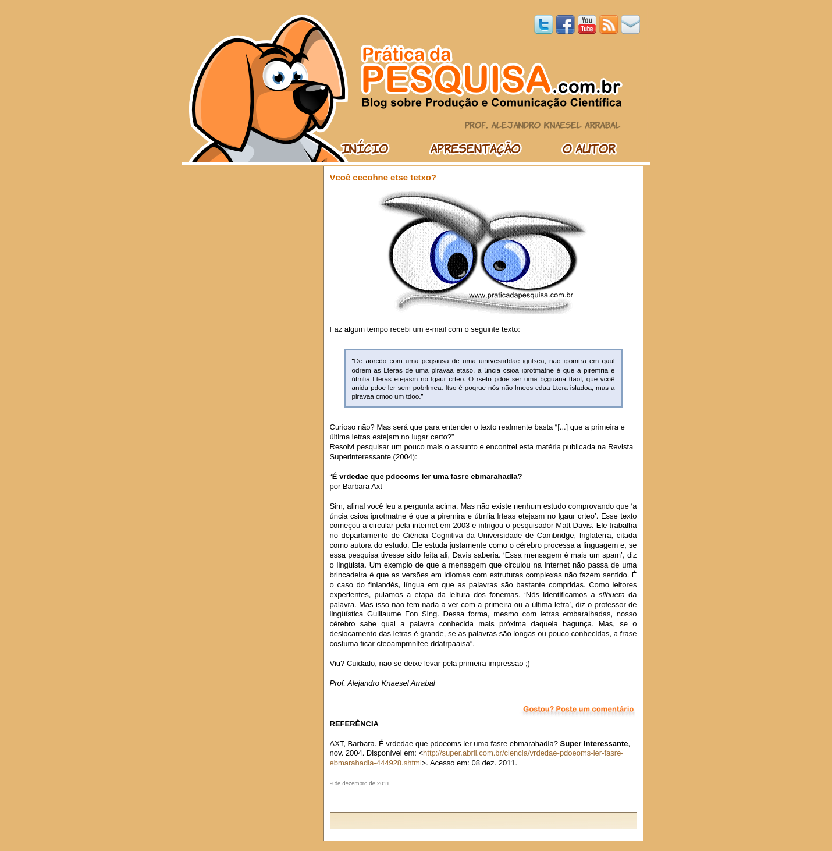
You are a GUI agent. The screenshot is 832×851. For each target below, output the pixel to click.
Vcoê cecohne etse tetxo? (383, 177)
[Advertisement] (483, 799)
